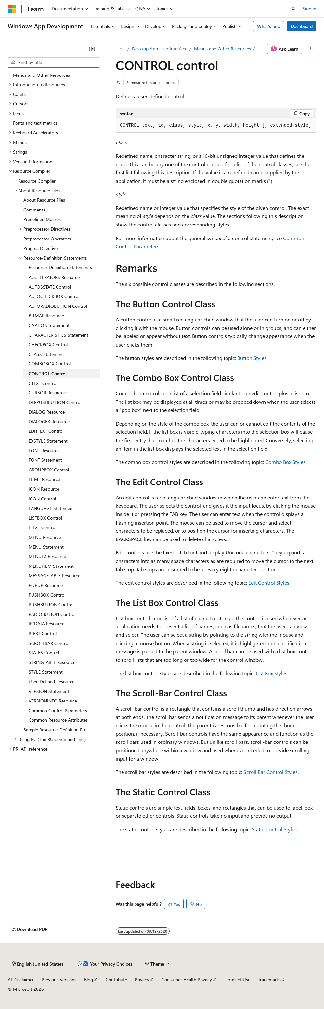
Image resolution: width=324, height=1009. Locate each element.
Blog (88, 979)
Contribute (116, 979)
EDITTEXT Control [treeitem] (46, 431)
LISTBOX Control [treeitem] (45, 518)
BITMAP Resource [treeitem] (46, 315)
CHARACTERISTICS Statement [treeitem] (58, 335)
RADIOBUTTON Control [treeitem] (52, 614)
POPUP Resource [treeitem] (46, 585)
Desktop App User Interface (159, 49)
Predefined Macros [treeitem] (42, 219)
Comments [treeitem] (34, 210)
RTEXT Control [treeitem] (43, 633)
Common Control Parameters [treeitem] (58, 710)
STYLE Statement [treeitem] (46, 672)
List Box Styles (271, 673)
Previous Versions (59, 979)
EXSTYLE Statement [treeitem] (48, 441)
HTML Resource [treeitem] (44, 479)
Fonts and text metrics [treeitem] (35, 123)
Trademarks (269, 979)
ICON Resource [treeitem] (44, 489)
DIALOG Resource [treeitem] (47, 412)
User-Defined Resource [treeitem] (51, 681)
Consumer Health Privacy (187, 979)
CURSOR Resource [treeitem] (47, 392)
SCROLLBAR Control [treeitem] (49, 643)
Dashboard (302, 26)
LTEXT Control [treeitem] (42, 527)
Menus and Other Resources (222, 49)
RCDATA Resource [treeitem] (46, 623)
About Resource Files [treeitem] (44, 200)
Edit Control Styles (268, 582)
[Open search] (293, 9)
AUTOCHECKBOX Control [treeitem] (54, 296)
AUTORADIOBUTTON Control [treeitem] (58, 306)
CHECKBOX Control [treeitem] (48, 344)
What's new (269, 26)
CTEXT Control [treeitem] (43, 383)
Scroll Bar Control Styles (270, 772)
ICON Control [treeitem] (42, 499)
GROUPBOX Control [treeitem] (49, 470)
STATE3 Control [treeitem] (44, 652)
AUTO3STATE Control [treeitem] (50, 287)
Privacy (142, 979)
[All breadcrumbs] (121, 49)
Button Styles (251, 357)
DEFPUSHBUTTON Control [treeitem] (55, 402)
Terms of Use (237, 979)
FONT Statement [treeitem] (45, 460)
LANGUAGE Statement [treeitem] (51, 508)
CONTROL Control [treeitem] (48, 373)
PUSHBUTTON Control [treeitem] (51, 604)
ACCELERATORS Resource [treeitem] (54, 277)
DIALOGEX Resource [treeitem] (49, 421)
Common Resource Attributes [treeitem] (58, 720)
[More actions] (310, 49)
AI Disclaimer (21, 979)
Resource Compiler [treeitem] (37, 181)
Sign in (309, 9)
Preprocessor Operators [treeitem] (47, 239)
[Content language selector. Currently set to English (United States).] (37, 964)
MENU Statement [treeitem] (46, 547)
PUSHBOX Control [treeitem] (47, 595)
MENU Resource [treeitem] (45, 537)
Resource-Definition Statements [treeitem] (60, 267)
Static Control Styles (274, 829)
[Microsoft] (12, 9)
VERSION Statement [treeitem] (49, 691)
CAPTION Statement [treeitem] (49, 325)
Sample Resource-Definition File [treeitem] (54, 730)
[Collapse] (92, 49)
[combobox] (54, 62)
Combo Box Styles (285, 461)
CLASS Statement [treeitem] (46, 354)
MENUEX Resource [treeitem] (47, 556)
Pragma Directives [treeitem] (41, 248)
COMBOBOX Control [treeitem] (50, 364)
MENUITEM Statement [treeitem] (51, 566)
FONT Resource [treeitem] (44, 450)
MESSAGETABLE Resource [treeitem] (54, 575)
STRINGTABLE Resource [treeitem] (52, 662)
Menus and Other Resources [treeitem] (41, 75)
